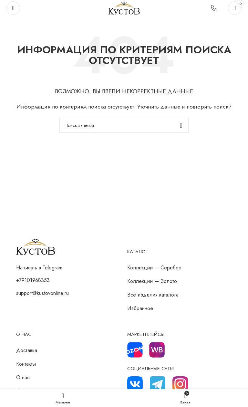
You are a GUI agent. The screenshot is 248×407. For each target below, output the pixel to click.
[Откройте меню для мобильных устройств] (13, 8)
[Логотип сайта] (124, 7)
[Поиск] (124, 125)
